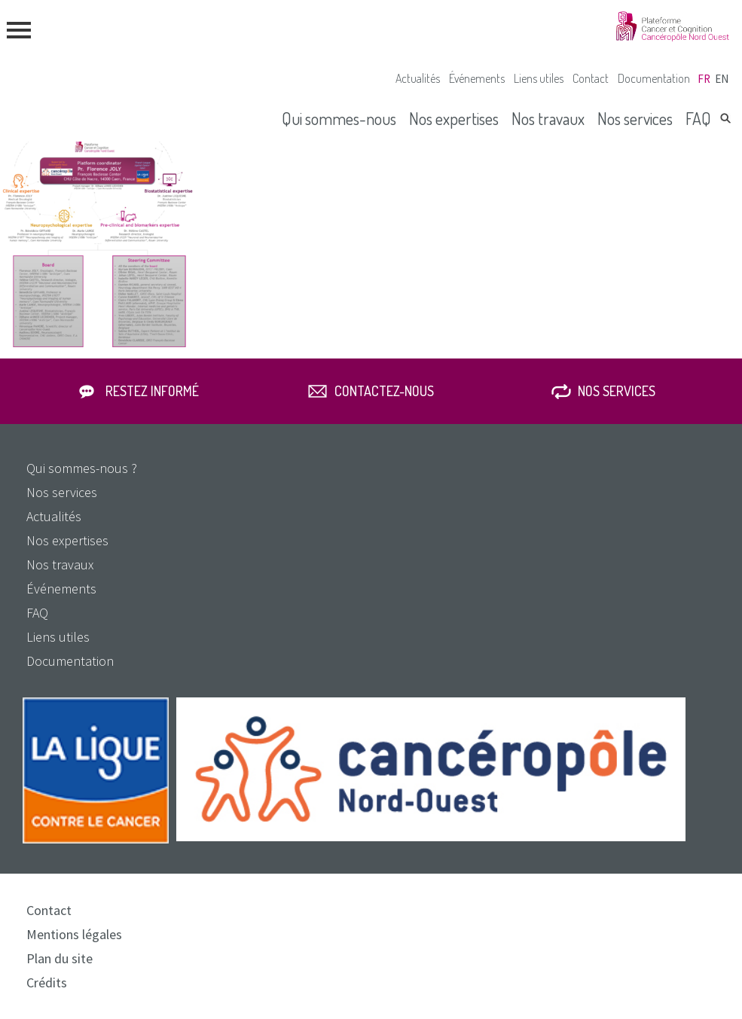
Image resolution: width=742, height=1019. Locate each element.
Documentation (654, 78)
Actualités (417, 78)
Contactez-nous (384, 391)
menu (19, 30)
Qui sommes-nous (339, 118)
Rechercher (725, 118)
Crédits (46, 982)
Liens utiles (538, 78)
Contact (591, 78)
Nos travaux (548, 118)
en (721, 79)
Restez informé (152, 391)
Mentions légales (74, 934)
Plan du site (59, 958)
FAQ (698, 118)
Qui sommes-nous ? (81, 468)
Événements (477, 78)
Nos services (635, 118)
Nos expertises (454, 118)
